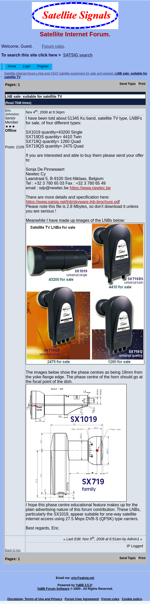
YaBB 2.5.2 (83, 585)
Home (12, 66)
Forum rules (53, 46)
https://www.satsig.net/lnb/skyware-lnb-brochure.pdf (73, 202)
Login (27, 66)
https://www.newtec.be (90, 188)
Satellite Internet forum (20, 73)
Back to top (13, 550)
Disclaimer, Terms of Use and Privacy (34, 599)
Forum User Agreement (82, 599)
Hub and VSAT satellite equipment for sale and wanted (75, 73)
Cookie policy (132, 599)
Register (43, 66)
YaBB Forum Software (53, 589)
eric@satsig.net (82, 578)
